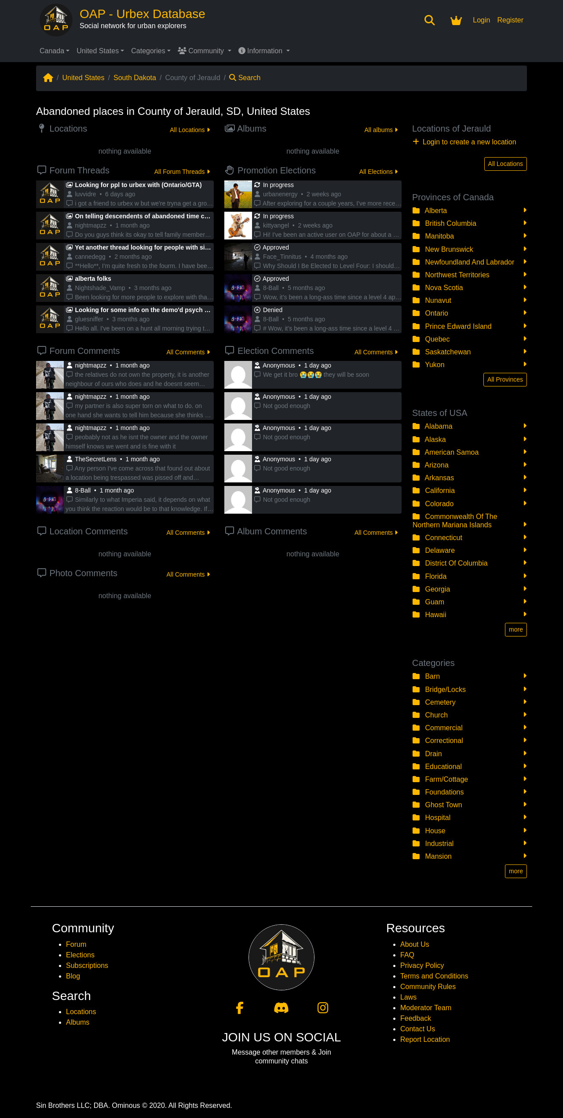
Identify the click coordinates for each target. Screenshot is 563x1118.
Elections (80, 955)
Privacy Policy (422, 965)
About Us (414, 944)
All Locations (189, 129)
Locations (81, 1011)
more (516, 629)
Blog (73, 976)
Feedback (415, 1018)
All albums (381, 129)
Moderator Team (425, 1007)
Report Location (425, 1039)
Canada (52, 51)
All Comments (187, 352)
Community (202, 51)
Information (261, 51)
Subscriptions (87, 965)
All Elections (378, 171)
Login (481, 20)
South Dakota (134, 77)
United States (98, 51)
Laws (408, 997)
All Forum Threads (182, 171)
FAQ (407, 955)
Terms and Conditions (434, 976)
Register (510, 20)
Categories (148, 51)
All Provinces (505, 379)
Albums (77, 1022)
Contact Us (417, 1029)
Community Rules (428, 986)
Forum (76, 944)
